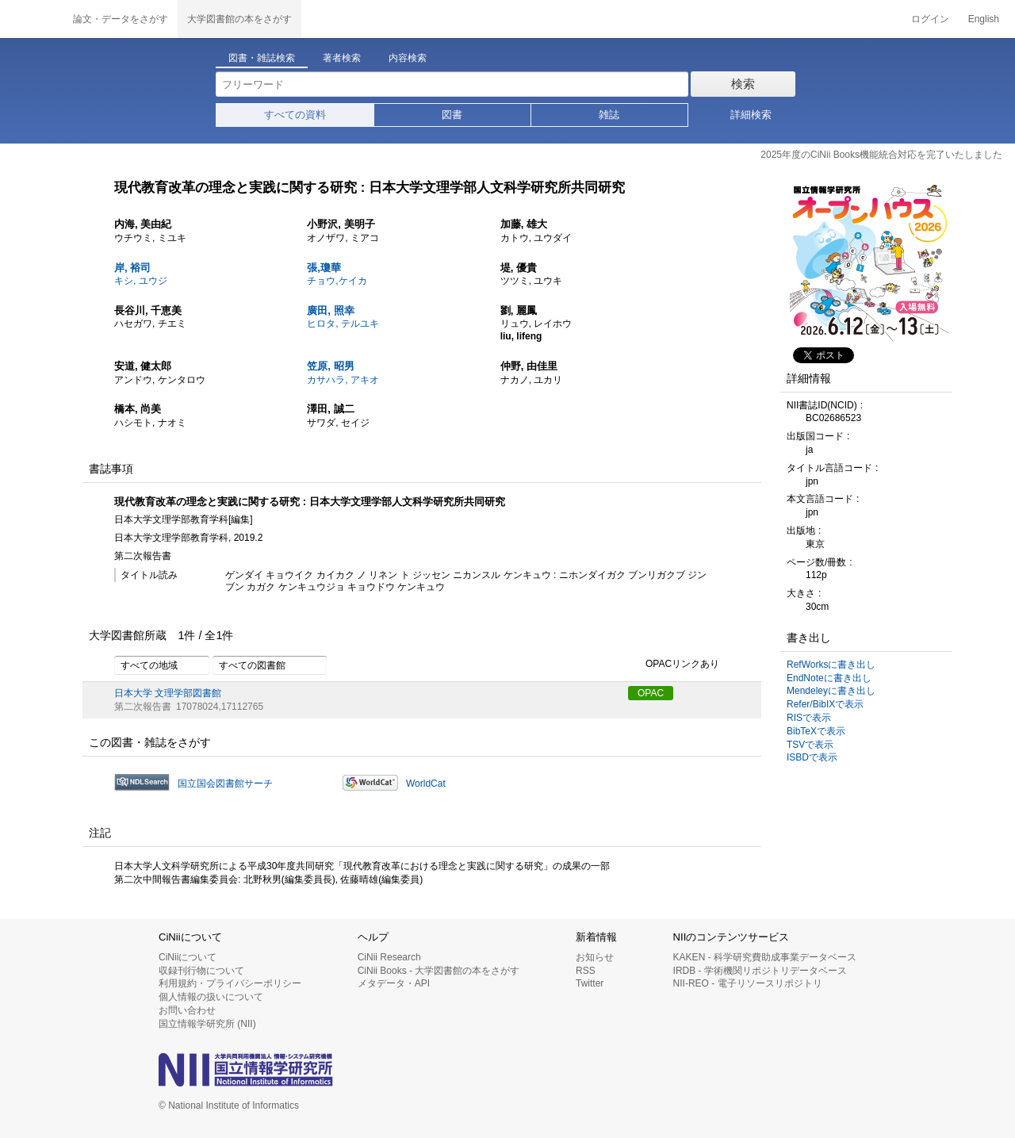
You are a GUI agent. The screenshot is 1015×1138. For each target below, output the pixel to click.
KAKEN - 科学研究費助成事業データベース (764, 957)
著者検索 (342, 57)
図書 (452, 115)
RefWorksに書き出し (831, 664)
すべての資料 (295, 115)
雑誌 (609, 115)
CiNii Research (389, 957)
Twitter (589, 983)
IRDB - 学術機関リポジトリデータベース (760, 970)
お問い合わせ (187, 1010)
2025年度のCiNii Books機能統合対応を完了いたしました (881, 154)
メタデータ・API (394, 983)
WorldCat (426, 783)
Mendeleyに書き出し (831, 690)
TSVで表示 (810, 744)
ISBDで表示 (812, 757)
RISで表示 (809, 717)
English (983, 19)
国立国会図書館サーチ (225, 783)
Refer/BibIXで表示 (825, 704)
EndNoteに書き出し (829, 678)
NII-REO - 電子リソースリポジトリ (747, 983)
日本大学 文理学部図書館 (167, 693)
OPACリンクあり (673, 664)
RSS (586, 970)
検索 (743, 83)
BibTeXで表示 (816, 731)
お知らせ (595, 957)
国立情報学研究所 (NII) (207, 1023)
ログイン (930, 19)
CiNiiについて (187, 957)
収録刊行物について (201, 970)
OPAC (651, 693)
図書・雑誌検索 (261, 57)
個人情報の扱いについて (211, 996)
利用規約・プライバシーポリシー (230, 983)
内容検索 (408, 57)
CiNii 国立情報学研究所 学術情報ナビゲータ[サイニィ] (31, 19)
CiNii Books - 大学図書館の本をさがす (439, 970)
